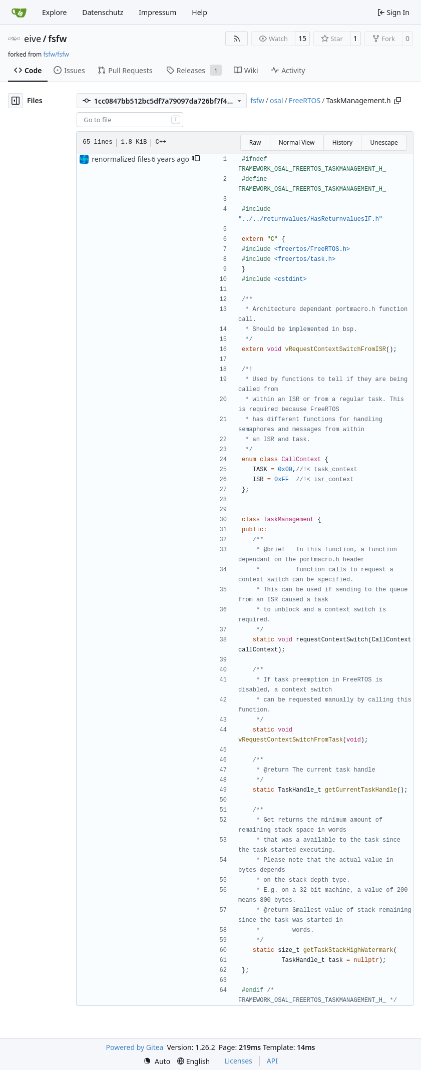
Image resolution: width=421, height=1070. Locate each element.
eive (32, 39)
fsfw (57, 39)
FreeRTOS (304, 100)
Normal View (297, 142)
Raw (255, 142)
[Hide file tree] (15, 100)
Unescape (383, 142)
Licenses (238, 1060)
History (342, 142)
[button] (196, 159)
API (272, 1060)
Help (199, 12)
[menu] (156, 1061)
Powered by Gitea (135, 1047)
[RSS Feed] (236, 38)
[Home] (19, 13)
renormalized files (121, 159)
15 (302, 38)
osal (276, 100)
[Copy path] (397, 100)
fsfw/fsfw (56, 54)
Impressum (157, 12)
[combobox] (130, 119)
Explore (54, 12)
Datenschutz (102, 12)
